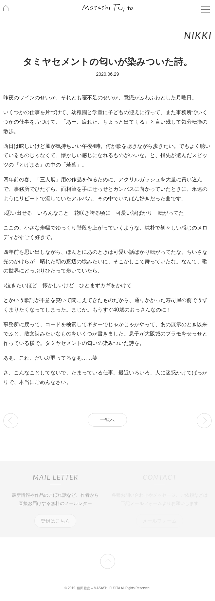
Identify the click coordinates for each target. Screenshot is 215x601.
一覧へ (107, 420)
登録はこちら (55, 521)
